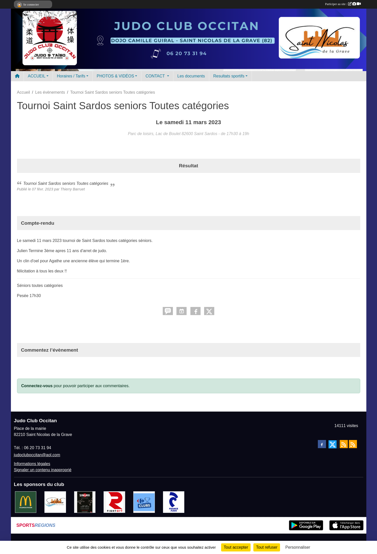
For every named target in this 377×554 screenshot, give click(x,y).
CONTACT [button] (155, 76)
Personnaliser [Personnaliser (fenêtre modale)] (297, 547)
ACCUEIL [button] (36, 76)
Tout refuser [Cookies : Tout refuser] (266, 547)
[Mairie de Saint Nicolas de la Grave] (55, 502)
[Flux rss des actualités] (344, 444)
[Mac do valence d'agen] (26, 502)
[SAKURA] (85, 502)
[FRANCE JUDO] (174, 502)
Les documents (191, 76)
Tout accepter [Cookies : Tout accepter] (236, 547)
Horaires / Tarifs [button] (71, 76)
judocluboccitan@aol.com (37, 455)
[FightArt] (114, 502)
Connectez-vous (37, 386)
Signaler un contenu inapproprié (43, 470)
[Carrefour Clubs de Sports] (144, 502)
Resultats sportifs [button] (228, 76)
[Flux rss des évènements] (353, 444)
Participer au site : (343, 4)
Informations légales (32, 464)
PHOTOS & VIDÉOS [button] (115, 76)
